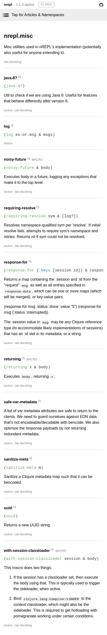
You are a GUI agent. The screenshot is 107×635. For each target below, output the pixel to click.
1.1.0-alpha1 (25, 5)
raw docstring (12, 62)
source (8, 110)
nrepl (8, 5)
